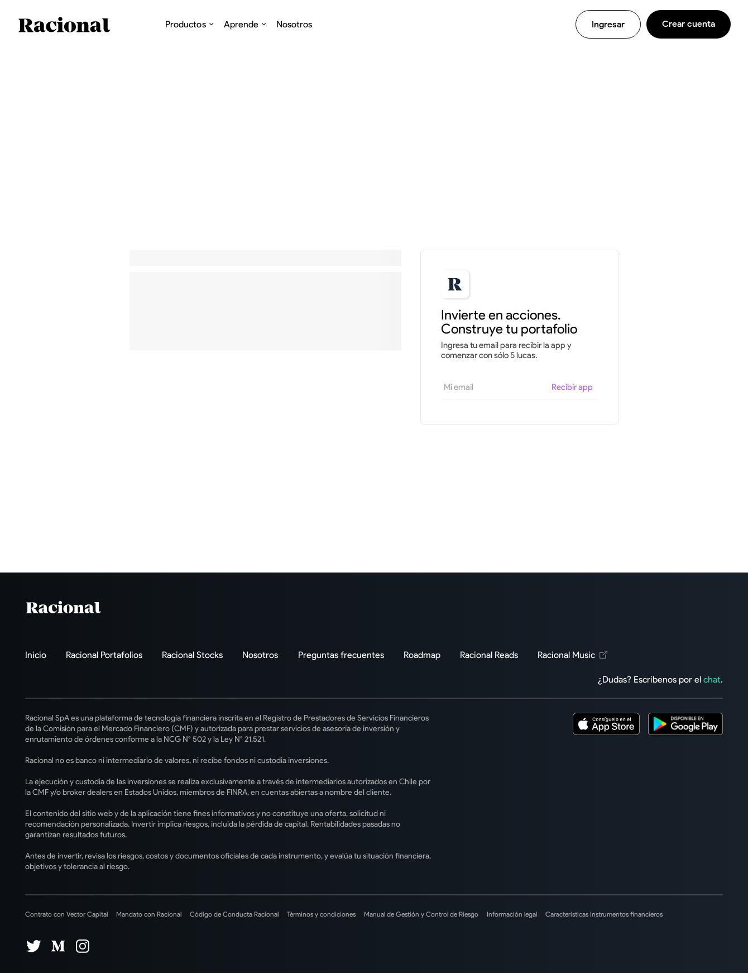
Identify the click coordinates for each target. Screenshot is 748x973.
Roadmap (422, 655)
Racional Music (572, 655)
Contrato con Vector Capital (66, 914)
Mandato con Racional (148, 914)
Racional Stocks (192, 655)
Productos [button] (185, 24)
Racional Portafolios (104, 655)
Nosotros (294, 24)
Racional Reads (489, 655)
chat (712, 679)
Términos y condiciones (321, 914)
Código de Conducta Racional (234, 914)
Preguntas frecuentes (341, 655)
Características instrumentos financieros (604, 914)
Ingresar (608, 24)
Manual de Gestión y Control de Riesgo (421, 914)
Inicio (35, 655)
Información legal (512, 914)
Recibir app (572, 387)
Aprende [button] (241, 24)
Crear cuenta (688, 23)
